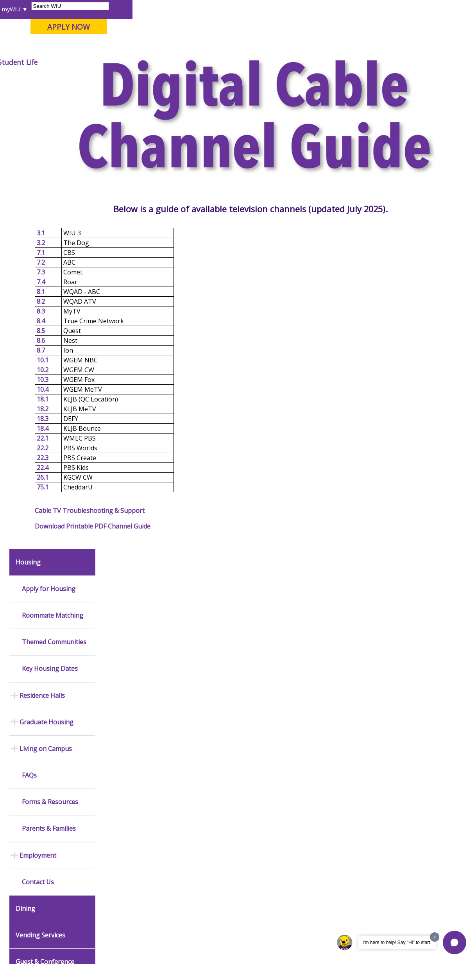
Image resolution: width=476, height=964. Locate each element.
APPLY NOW (412, 26)
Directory (296, 9)
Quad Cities (187, 46)
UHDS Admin (34, 539)
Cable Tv (285, 80)
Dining (25, 451)
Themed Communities (54, 184)
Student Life (361, 62)
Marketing (201, 666)
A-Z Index (327, 9)
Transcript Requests (41, 774)
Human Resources (297, 671)
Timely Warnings (123, 644)
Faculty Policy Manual (214, 797)
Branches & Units (38, 682)
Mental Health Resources (120, 660)
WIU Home (120, 80)
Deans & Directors (297, 770)
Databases (30, 707)
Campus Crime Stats (127, 676)
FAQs (29, 318)
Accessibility (36, 908)
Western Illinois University (122, 34)
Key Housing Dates (50, 211)
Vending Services (40, 478)
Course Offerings (256, 9)
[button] (454, 942)
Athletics (276, 62)
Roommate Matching (52, 158)
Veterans (173, 908)
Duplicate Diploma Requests (39, 790)
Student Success (161, 80)
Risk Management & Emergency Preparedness (127, 697)
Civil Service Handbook (216, 830)
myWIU (355, 9)
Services (28, 720)
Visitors (73, 9)
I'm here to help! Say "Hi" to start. (397, 942)
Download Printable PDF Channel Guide (158, 558)
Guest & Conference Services (45, 508)
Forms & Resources (50, 344)
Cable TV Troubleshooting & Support (155, 542)
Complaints (203, 862)
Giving (316, 62)
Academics (110, 62)
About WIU (60, 62)
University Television (214, 679)
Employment (38, 398)
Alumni (206, 62)
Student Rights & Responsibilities (209, 846)
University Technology (129, 842)
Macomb (149, 46)
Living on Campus (46, 291)
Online (221, 46)
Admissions (161, 62)
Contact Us (38, 424)
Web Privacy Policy (172, 940)
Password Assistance (129, 810)
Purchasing (289, 684)
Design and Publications (204, 650)
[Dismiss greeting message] (434, 937)
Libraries (218, 9)
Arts (240, 62)
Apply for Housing (48, 131)
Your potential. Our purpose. (86, 46)
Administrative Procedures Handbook (216, 814)
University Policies (211, 765)
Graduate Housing (46, 265)
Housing (201, 80)
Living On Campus (243, 80)
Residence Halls (42, 238)
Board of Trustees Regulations (211, 781)
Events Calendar (37, 636)
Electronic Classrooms (130, 797)
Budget (284, 619)
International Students (118, 9)
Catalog (26, 695)
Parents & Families (33, 9)
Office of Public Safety (130, 611)
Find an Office (292, 758)
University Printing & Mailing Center (213, 630)
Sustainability (130, 908)
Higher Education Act (214, 711)
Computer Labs (122, 785)
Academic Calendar (40, 624)
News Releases (36, 611)
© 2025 (27, 940)
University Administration (293, 786)
